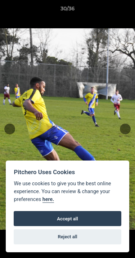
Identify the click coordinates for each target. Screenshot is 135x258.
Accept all (67, 218)
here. (48, 199)
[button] (126, 10)
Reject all (67, 236)
